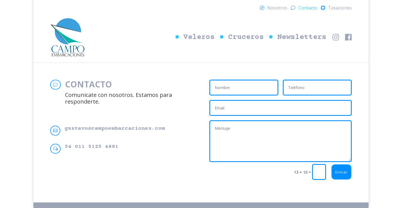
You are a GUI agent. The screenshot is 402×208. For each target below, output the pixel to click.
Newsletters (301, 37)
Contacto (307, 8)
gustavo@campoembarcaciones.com (114, 128)
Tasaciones (340, 8)
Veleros (199, 37)
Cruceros (246, 37)
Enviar (341, 172)
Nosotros (277, 8)
